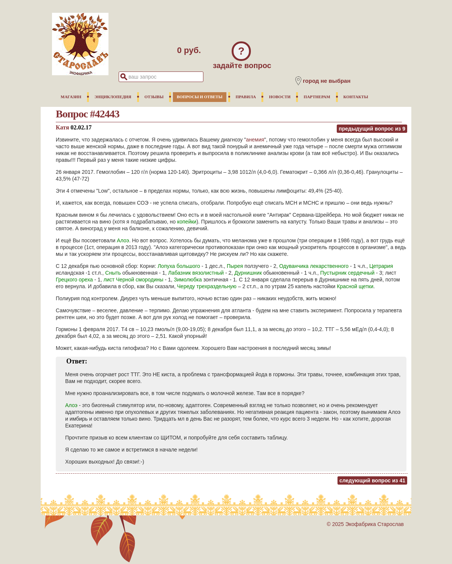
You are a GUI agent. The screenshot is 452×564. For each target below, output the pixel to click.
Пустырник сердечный (347, 273)
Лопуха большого (178, 266)
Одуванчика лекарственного (313, 266)
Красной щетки (355, 286)
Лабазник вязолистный (196, 273)
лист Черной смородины (133, 280)
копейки (186, 222)
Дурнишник (248, 273)
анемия (255, 140)
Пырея (235, 266)
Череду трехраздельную (207, 286)
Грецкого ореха (74, 280)
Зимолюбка (188, 280)
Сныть (113, 273)
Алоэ (123, 240)
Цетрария (381, 266)
